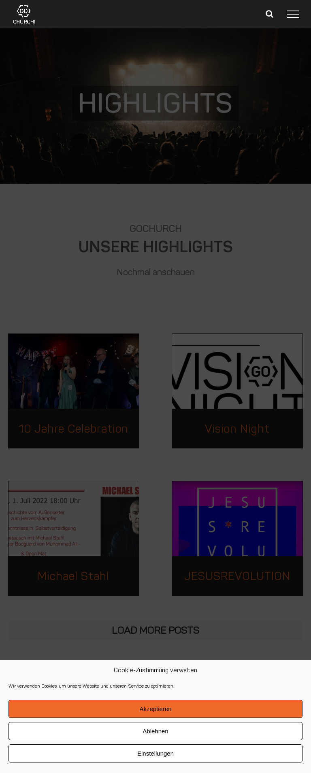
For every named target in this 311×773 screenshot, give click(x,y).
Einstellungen (155, 753)
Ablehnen (155, 731)
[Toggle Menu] (293, 14)
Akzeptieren (155, 708)
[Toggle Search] (269, 14)
